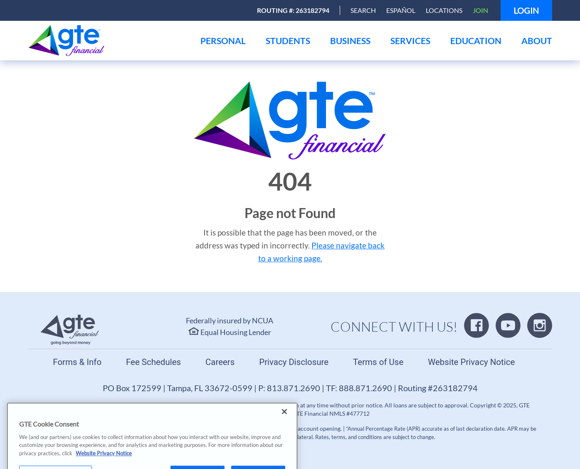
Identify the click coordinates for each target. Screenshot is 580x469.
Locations (444, 10)
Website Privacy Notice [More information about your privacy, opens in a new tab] (104, 464)
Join (480, 10)
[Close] (284, 423)
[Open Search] (363, 10)
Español (400, 10)
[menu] (223, 41)
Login (526, 10)
